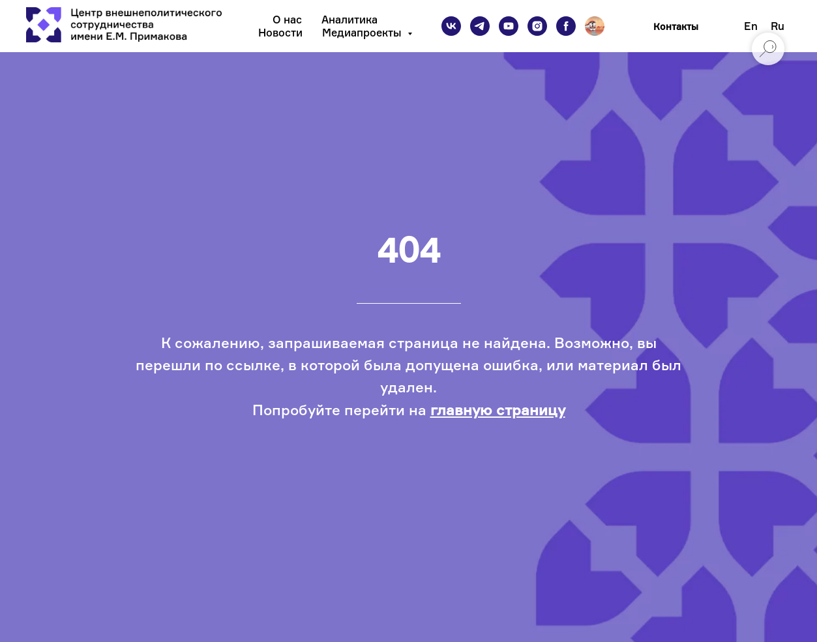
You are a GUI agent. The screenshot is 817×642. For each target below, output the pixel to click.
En (751, 26)
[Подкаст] (594, 26)
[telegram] (480, 26)
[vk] (451, 26)
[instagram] (537, 26)
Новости (280, 32)
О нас (287, 19)
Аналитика (349, 19)
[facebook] (566, 26)
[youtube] (508, 26)
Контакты (675, 26)
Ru (777, 26)
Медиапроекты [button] (363, 32)
